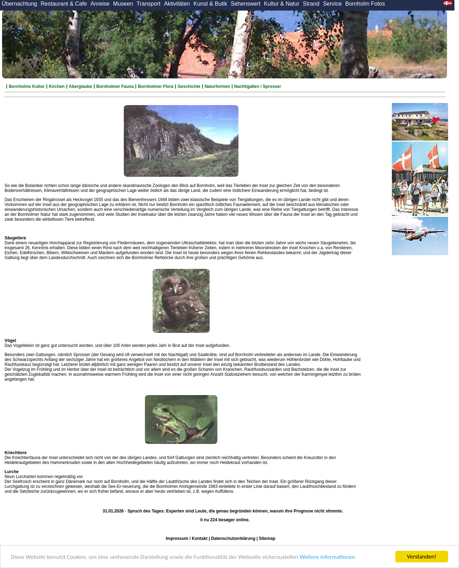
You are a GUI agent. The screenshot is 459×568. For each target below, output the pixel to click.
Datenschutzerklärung (233, 538)
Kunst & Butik (210, 4)
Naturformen (217, 86)
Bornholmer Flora (155, 86)
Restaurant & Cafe (64, 4)
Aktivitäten (177, 4)
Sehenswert (246, 4)
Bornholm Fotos (365, 4)
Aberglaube (80, 86)
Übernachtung (19, 4)
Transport (148, 4)
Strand (311, 4)
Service (332, 4)
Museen (123, 4)
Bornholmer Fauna (115, 86)
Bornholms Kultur (27, 86)
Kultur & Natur (281, 4)
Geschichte (189, 86)
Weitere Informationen (327, 557)
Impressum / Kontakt (187, 538)
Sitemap (267, 538)
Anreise (99, 4)
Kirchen (57, 86)
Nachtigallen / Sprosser (257, 86)
